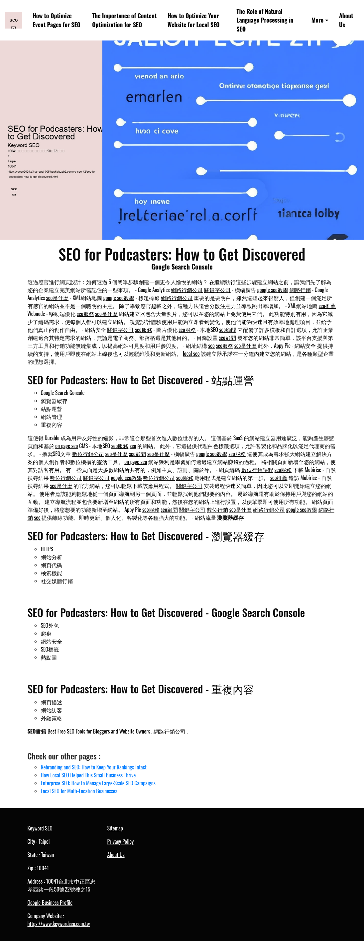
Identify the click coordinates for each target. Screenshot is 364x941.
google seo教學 (272, 290)
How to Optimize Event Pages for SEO (56, 20)
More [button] (317, 20)
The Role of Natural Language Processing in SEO (265, 20)
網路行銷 (300, 290)
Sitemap (115, 828)
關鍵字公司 (217, 290)
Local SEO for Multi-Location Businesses (79, 791)
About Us (346, 20)
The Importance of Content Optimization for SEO (124, 20)
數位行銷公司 (88, 454)
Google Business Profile (50, 902)
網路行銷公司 (187, 290)
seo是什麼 (57, 298)
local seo (191, 353)
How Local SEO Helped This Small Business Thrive (88, 775)
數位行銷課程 (257, 470)
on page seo (66, 446)
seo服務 (85, 314)
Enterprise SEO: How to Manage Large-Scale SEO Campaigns (98, 783)
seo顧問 (227, 330)
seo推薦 (327, 306)
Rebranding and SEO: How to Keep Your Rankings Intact (94, 767)
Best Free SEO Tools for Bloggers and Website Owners (99, 731)
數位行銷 (217, 509)
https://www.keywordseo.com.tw (59, 924)
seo (211, 346)
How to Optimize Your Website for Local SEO (193, 20)
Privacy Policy (120, 841)
